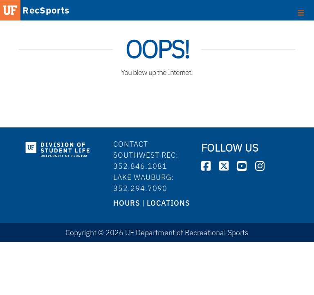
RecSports (46, 11)
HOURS (126, 203)
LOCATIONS (168, 203)
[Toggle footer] (301, 12)
